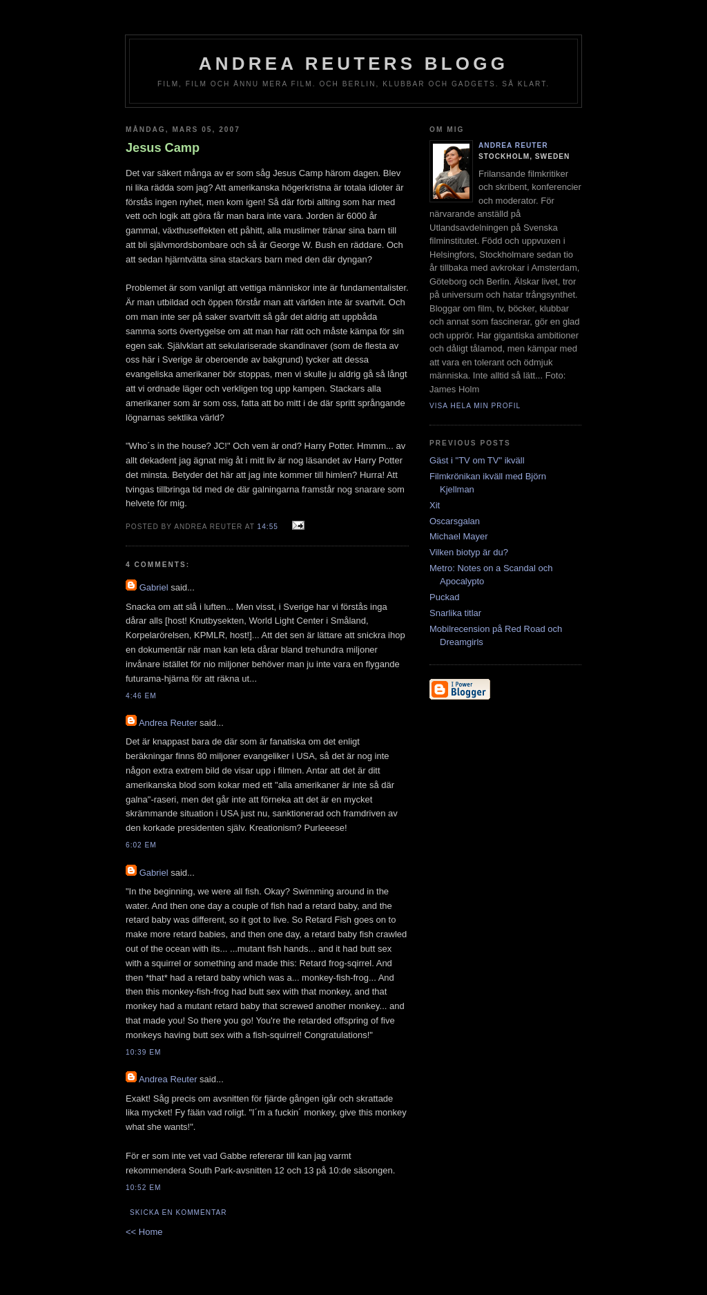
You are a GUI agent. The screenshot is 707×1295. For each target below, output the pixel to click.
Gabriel (153, 587)
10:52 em (143, 1187)
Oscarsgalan (454, 521)
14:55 (268, 526)
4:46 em (141, 696)
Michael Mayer (458, 536)
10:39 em (143, 1052)
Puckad (444, 597)
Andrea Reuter (168, 723)
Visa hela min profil (475, 406)
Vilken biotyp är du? (468, 552)
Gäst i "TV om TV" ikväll (477, 460)
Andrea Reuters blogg (353, 63)
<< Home (144, 1232)
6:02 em (141, 845)
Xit (434, 505)
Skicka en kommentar (178, 1212)
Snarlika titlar (455, 613)
